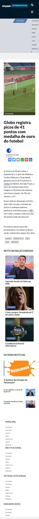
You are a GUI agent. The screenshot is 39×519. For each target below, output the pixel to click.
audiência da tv (18, 238)
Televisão (8, 430)
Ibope (7, 242)
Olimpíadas (14, 242)
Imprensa (35, 49)
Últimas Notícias (19, 5)
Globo (7, 183)
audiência (8, 238)
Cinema (34, 45)
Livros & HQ (34, 39)
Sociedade (8, 427)
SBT (31, 210)
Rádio (34, 33)
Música (34, 29)
